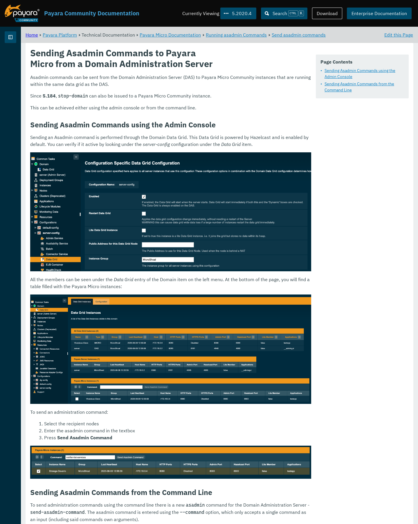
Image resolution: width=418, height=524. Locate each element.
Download (327, 13)
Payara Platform (23, 58)
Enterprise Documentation (379, 13)
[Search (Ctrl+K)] (284, 13)
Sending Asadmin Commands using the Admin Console (360, 73)
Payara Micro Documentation (242, 35)
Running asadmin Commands (308, 35)
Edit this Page (398, 35)
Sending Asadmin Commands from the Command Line (359, 87)
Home (104, 35)
